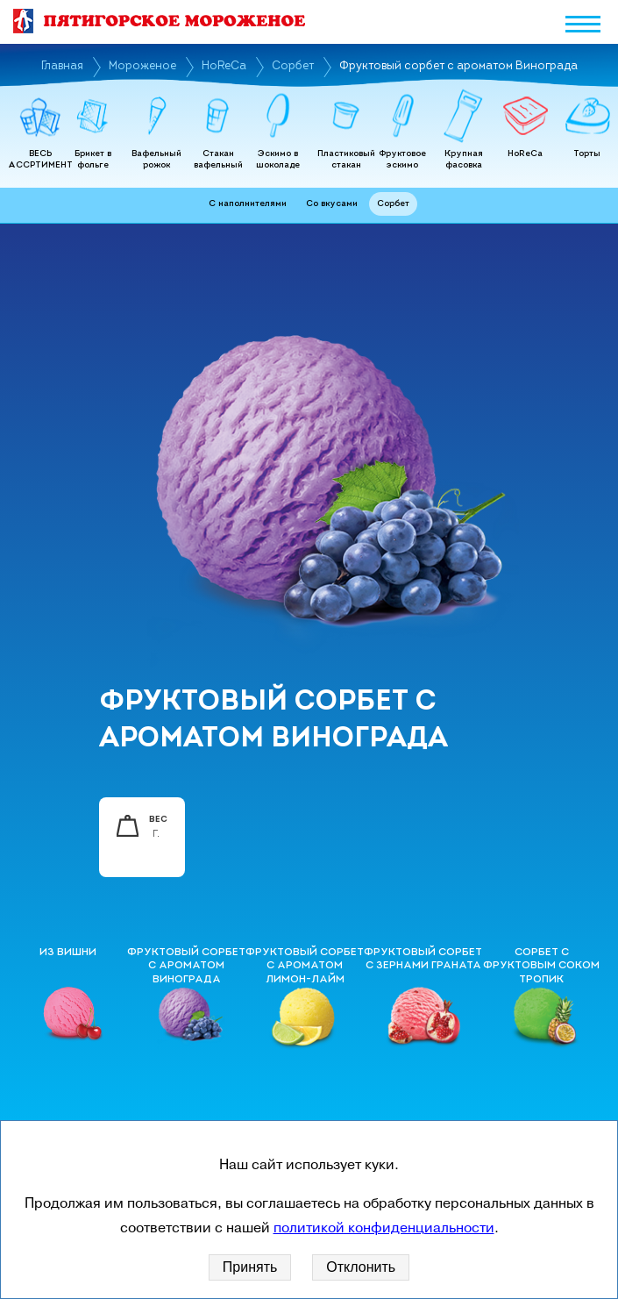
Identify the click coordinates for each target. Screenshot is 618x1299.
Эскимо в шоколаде (278, 159)
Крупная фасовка (463, 159)
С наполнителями (248, 204)
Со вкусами (332, 204)
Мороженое (142, 66)
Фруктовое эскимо (402, 159)
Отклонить (360, 1267)
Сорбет (293, 66)
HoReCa (224, 66)
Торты (586, 154)
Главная (62, 66)
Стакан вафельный (218, 159)
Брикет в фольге (93, 159)
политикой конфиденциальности (383, 1228)
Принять (250, 1267)
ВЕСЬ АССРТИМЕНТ (40, 159)
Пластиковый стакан (346, 159)
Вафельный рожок (156, 159)
